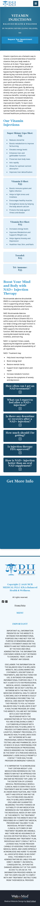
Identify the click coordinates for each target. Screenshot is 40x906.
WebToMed (31, 901)
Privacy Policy (20, 605)
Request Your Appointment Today (20, 40)
